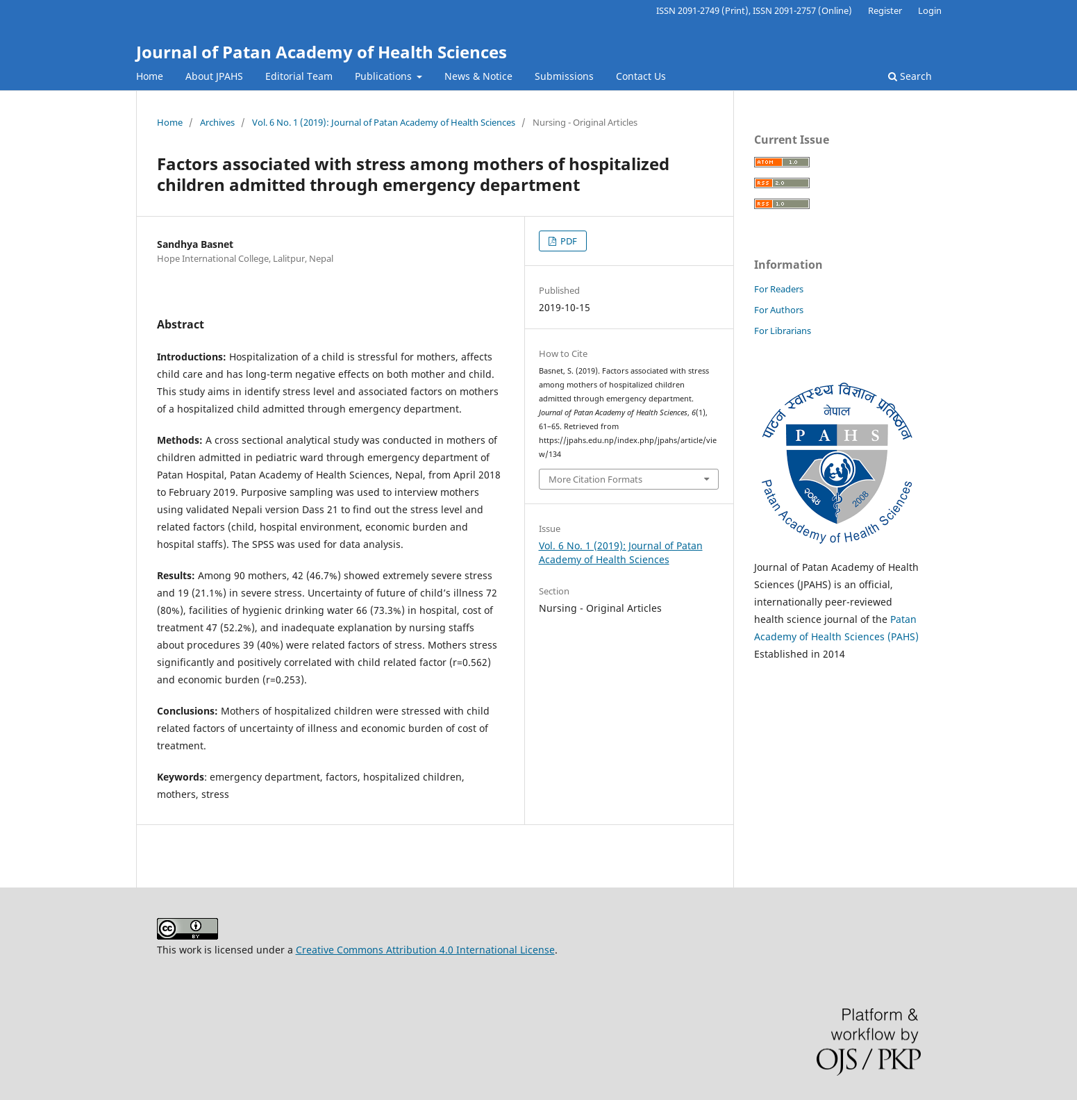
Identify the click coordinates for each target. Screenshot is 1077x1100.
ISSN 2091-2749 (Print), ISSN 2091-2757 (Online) (754, 10)
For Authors (778, 309)
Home (149, 76)
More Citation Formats (595, 479)
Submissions (564, 76)
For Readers (778, 289)
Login (930, 10)
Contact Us (641, 76)
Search (910, 76)
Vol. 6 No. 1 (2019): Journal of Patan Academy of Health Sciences (383, 122)
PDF (567, 241)
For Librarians (782, 330)
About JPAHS (214, 76)
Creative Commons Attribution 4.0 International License (425, 949)
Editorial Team (299, 76)
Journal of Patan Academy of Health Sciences (321, 51)
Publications (385, 76)
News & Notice (478, 76)
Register (885, 10)
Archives (217, 122)
